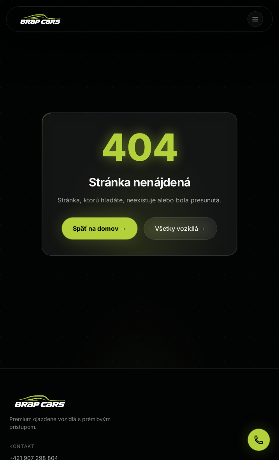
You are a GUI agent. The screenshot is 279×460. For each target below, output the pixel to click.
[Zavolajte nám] (259, 440)
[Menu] (255, 19)
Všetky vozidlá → (180, 228)
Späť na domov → (99, 228)
